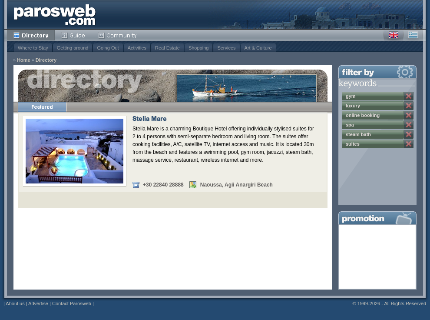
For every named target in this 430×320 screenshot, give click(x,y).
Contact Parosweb (71, 303)
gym (351, 96)
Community (118, 35)
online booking (363, 115)
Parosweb (55, 14)
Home (23, 60)
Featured (42, 107)
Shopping (199, 47)
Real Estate (167, 47)
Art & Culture (258, 47)
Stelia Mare (149, 120)
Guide (73, 35)
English (393, 35)
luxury (353, 105)
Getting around (73, 47)
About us (15, 303)
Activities (137, 47)
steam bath (358, 134)
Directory (31, 35)
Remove (408, 96)
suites (353, 144)
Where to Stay (33, 47)
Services (226, 47)
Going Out (108, 47)
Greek (413, 35)
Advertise (38, 303)
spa (350, 124)
